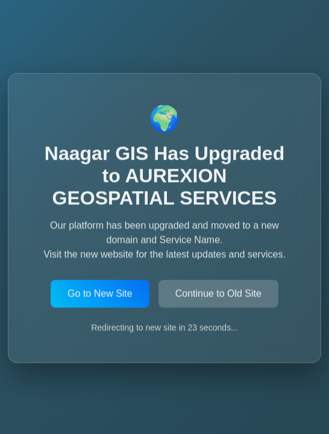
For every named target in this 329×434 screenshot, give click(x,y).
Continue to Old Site (218, 293)
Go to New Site (100, 293)
